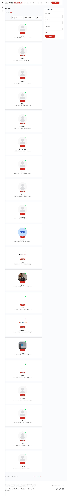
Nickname (47, 26)
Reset (46, 32)
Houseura (25, 330)
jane (25, 375)
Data (25, 262)
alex (25, 308)
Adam (25, 172)
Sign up (60, 2)
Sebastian (25, 217)
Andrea (25, 398)
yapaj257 (25, 126)
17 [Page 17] (38, 476)
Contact (10, 490)
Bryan (25, 194)
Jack (25, 443)
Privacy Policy (11, 492)
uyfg (25, 36)
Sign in (52, 2)
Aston (25, 81)
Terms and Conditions (19, 490)
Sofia (25, 285)
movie (25, 240)
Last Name (47, 20)
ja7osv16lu (25, 149)
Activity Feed (32, 2)
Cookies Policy (20, 492)
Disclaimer (28, 490)
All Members (12, 12)
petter (25, 353)
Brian (25, 104)
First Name (47, 13)
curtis (25, 58)
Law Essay (25, 421)
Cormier (25, 466)
